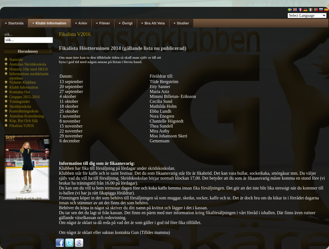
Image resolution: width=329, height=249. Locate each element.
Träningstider (19, 102)
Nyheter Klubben (22, 82)
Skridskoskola (20, 106)
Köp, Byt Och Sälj (23, 121)
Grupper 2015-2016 (24, 97)
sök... (8, 34)
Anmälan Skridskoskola (27, 64)
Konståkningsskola (24, 111)
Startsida (16, 60)
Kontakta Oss (19, 92)
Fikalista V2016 (21, 126)
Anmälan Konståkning (26, 116)
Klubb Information (23, 87)
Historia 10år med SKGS (28, 69)
